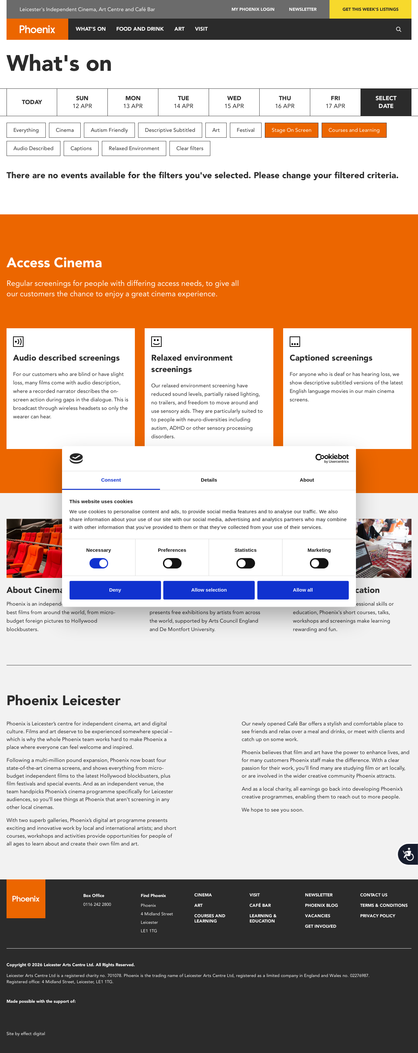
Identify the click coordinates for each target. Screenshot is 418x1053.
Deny (115, 590)
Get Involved (320, 926)
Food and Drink (140, 29)
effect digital (33, 1033)
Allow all (303, 590)
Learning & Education (263, 918)
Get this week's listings (370, 9)
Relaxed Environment (134, 148)
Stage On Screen (292, 130)
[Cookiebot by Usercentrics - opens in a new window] (320, 458)
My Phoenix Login (253, 9)
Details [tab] (209, 480)
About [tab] (307, 480)
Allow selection (209, 590)
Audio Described (33, 148)
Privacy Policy (377, 915)
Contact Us (373, 894)
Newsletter (302, 9)
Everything (26, 130)
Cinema (65, 130)
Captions (81, 148)
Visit (201, 29)
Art (179, 29)
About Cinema (35, 590)
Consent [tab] (111, 480)
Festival (246, 130)
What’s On (91, 29)
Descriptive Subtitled (170, 130)
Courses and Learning (354, 130)
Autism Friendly (109, 130)
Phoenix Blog (321, 905)
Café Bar (260, 905)
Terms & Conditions (384, 905)
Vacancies (317, 915)
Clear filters (189, 148)
